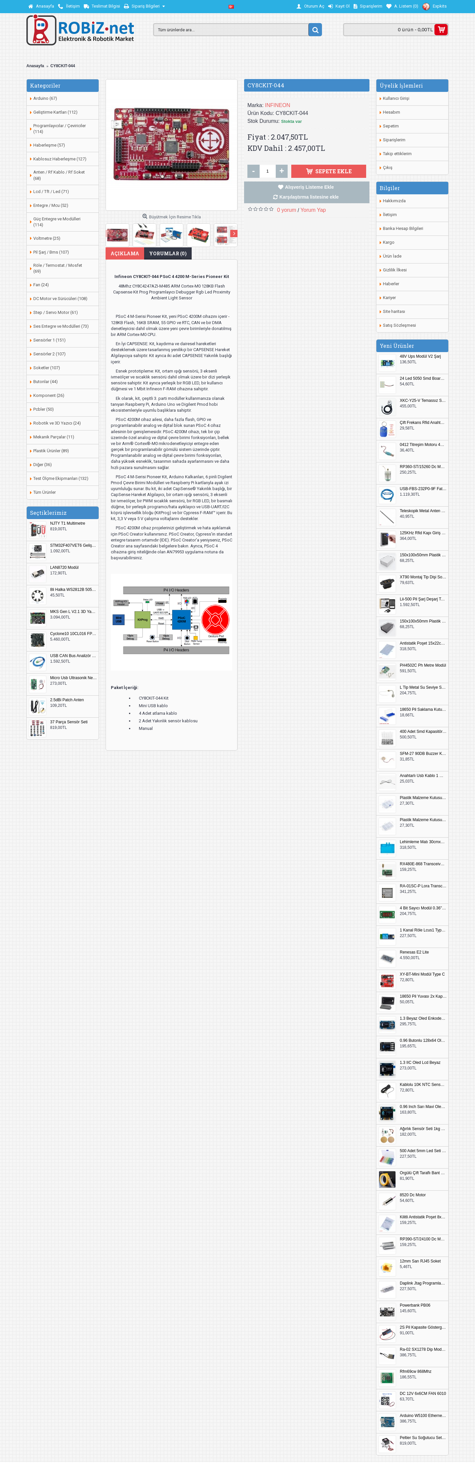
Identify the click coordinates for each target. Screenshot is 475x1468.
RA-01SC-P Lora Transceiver (423, 886)
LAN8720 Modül (64, 568)
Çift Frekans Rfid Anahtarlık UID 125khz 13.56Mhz (423, 423)
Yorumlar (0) (168, 253)
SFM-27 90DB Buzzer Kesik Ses (423, 754)
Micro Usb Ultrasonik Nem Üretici (73, 678)
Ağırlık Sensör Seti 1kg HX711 (423, 1129)
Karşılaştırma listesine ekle (309, 197)
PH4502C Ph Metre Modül (423, 665)
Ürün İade (392, 256)
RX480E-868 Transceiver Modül (423, 864)
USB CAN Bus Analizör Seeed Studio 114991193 (73, 656)
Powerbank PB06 (415, 1305)
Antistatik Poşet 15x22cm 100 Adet (423, 643)
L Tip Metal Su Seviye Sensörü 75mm (423, 687)
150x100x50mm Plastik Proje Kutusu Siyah (423, 621)
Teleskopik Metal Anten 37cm (423, 511)
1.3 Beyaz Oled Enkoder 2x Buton (423, 1018)
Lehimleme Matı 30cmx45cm (423, 842)
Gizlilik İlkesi (395, 269)
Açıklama (125, 253)
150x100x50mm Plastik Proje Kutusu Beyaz (423, 555)
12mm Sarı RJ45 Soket (420, 1261)
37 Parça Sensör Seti (68, 722)
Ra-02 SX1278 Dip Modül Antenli (423, 1349)
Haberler (391, 283)
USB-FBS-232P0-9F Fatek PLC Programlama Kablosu (423, 489)
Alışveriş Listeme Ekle (309, 187)
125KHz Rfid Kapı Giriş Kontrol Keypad (423, 533)
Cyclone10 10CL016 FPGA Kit (73, 634)
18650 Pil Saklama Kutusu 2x (423, 709)
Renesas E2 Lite (414, 952)
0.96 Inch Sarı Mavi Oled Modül (423, 1107)
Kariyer (389, 297)
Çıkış (388, 167)
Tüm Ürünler (44, 492)
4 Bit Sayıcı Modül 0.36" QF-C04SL (423, 908)
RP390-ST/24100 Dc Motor (423, 1239)
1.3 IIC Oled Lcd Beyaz (420, 1063)
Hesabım (391, 112)
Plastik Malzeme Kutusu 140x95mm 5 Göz (423, 798)
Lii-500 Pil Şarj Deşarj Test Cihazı (423, 599)
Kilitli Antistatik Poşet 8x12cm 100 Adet (423, 1217)
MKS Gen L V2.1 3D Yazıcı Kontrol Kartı (73, 612)
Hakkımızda (394, 200)
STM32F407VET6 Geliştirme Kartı (73, 545)
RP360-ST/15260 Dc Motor (423, 467)
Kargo (389, 242)
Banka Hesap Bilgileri (403, 228)
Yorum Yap (313, 210)
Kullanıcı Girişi (396, 98)
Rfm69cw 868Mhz (415, 1372)
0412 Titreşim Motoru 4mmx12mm (423, 445)
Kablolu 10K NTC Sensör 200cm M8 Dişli (423, 1085)
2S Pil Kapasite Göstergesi (423, 1327)
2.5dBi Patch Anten (67, 700)
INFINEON (277, 105)
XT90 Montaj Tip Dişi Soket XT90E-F (423, 577)
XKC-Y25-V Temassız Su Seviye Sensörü (423, 401)
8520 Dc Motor (413, 1195)
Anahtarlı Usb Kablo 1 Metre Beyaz (423, 776)
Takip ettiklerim (397, 153)
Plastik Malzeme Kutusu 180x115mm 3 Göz (423, 820)
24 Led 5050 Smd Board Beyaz (423, 378)
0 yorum (286, 210)
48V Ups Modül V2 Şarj (420, 356)
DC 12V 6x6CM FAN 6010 (423, 1394)
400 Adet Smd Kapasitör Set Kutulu (423, 732)
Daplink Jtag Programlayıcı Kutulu (423, 1283)
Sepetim (391, 126)
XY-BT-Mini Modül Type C (422, 974)
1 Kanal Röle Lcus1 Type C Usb (423, 930)
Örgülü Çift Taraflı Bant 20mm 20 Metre (423, 1173)
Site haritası (394, 311)
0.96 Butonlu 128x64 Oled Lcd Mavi (423, 1041)
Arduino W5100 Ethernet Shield (423, 1416)
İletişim (390, 214)
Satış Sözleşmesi (399, 325)
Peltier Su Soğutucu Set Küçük (423, 1438)
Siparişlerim (394, 139)
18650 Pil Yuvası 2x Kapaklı (423, 996)
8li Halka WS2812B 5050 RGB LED (73, 590)
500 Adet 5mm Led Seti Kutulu (423, 1151)
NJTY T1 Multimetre (67, 523)
